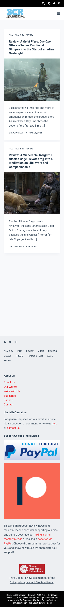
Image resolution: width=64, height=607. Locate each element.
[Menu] (58, 13)
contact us (13, 427)
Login (49, 603)
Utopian (22, 595)
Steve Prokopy (17, 133)
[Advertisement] (32, 304)
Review (29, 35)
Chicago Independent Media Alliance (31, 582)
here (54, 423)
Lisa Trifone (15, 246)
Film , (12, 35)
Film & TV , (20, 35)
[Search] (43, 3)
